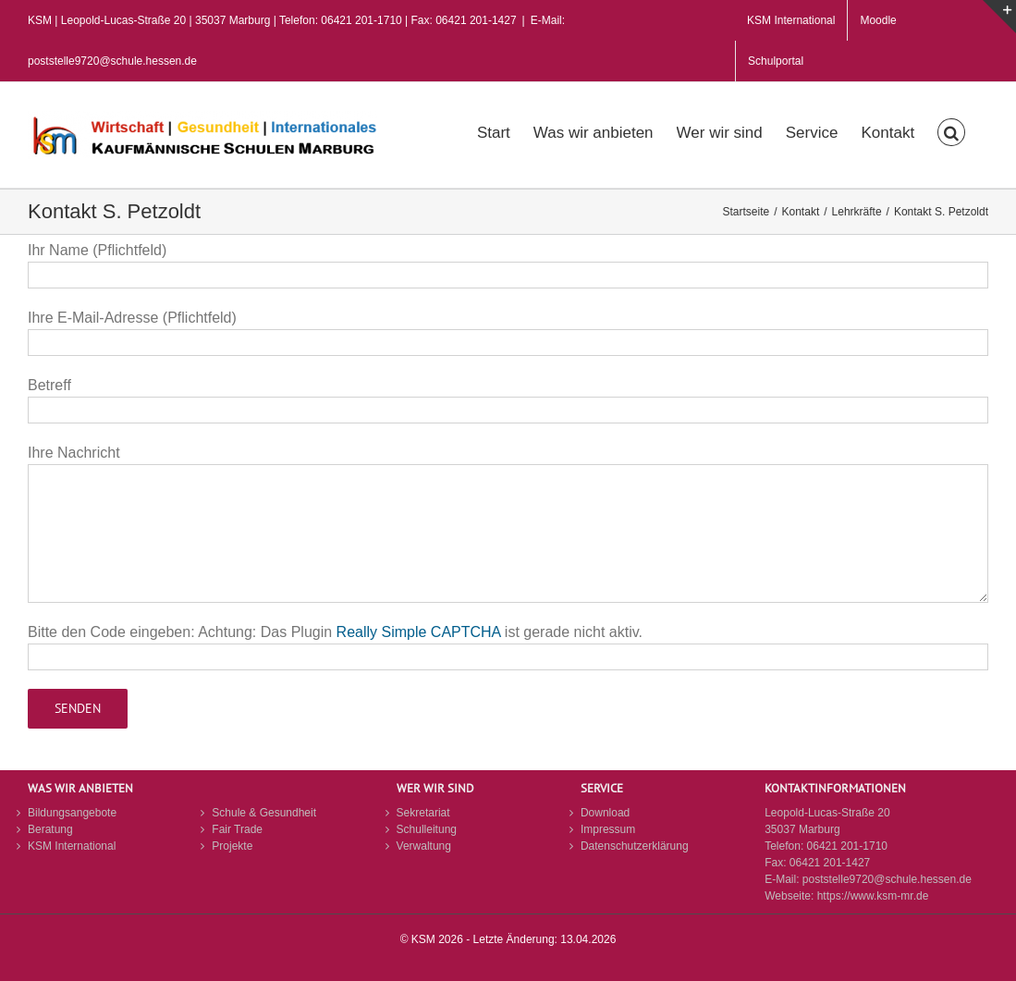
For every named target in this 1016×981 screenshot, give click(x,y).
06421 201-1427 (830, 862)
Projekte (232, 846)
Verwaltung (424, 846)
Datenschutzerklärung (635, 846)
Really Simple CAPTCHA (419, 632)
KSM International (72, 846)
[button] (951, 130)
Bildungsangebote (72, 812)
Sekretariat (423, 812)
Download (605, 812)
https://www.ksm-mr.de (873, 895)
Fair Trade (237, 829)
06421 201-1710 (847, 846)
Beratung (50, 829)
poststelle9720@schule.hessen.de (887, 879)
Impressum (608, 829)
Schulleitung (427, 829)
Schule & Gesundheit (264, 812)
